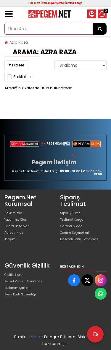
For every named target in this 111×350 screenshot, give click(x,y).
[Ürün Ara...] (100, 29)
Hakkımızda (13, 213)
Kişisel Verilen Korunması (23, 281)
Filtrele (16, 65)
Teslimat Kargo (71, 219)
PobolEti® (35, 337)
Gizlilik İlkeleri (14, 275)
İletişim (9, 239)
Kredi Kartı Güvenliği (20, 294)
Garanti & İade (71, 226)
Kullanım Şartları (17, 288)
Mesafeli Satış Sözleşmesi (79, 239)
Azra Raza (18, 42)
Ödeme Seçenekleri (74, 232)
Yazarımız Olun (15, 219)
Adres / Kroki (14, 232)
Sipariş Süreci (70, 213)
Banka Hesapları (17, 226)
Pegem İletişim (54, 162)
